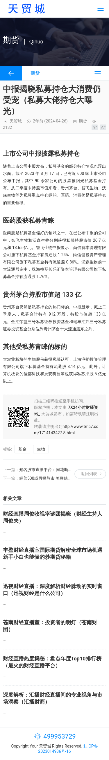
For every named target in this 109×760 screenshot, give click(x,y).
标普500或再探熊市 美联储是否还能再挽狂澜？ (61, 478)
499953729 (59, 736)
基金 (22, 449)
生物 (41, 449)
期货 (83, 121)
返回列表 (89, 473)
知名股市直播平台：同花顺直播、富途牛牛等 (60, 469)
